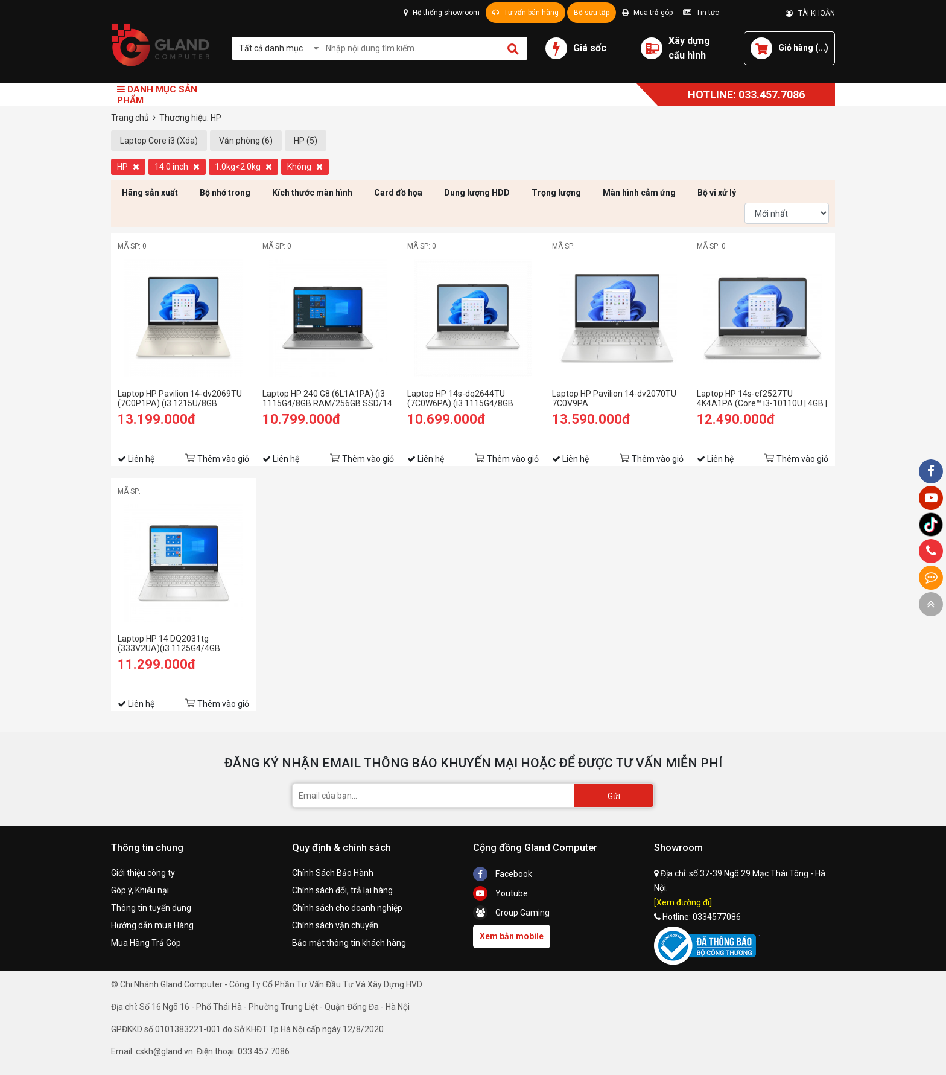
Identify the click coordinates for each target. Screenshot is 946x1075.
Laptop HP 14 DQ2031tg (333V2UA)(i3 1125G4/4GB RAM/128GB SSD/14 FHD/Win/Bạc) (169, 643)
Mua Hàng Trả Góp (146, 943)
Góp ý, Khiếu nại (140, 890)
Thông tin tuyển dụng (151, 908)
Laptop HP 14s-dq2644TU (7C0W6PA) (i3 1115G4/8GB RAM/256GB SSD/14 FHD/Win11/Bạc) (460, 398)
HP (128, 166)
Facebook (502, 874)
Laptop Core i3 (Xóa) (159, 140)
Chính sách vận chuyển (335, 925)
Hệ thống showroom (442, 12)
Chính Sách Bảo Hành (332, 873)
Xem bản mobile (512, 936)
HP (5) (305, 140)
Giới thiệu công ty (143, 873)
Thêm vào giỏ (223, 459)
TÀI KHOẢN (810, 13)
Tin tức (701, 12)
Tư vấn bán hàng (525, 12)
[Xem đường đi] (683, 902)
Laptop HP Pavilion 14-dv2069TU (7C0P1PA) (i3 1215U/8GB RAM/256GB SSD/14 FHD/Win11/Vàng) (180, 398)
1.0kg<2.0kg (243, 166)
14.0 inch (177, 166)
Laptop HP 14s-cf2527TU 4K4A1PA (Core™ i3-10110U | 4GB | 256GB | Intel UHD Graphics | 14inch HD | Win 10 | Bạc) (762, 398)
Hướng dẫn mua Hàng (152, 925)
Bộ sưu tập (591, 12)
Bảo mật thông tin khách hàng (349, 943)
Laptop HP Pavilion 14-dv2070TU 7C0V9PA (614, 398)
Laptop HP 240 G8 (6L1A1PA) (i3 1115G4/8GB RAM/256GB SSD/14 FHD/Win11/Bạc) (327, 398)
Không (305, 166)
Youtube (500, 893)
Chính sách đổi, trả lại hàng (342, 890)
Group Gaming (511, 912)
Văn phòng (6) (246, 140)
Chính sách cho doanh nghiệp (347, 908)
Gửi (614, 796)
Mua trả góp (647, 12)
